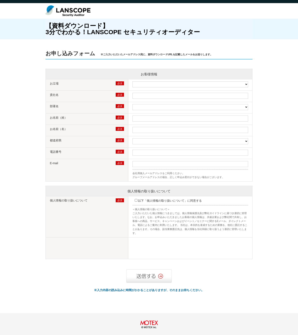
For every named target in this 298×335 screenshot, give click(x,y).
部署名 (54, 106)
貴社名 (54, 94)
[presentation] (163, 249)
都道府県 (55, 140)
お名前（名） (58, 129)
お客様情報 (149, 74)
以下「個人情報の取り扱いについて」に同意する (170, 200)
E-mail (54, 163)
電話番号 (55, 151)
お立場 (54, 83)
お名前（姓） (58, 117)
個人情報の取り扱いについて (149, 191)
